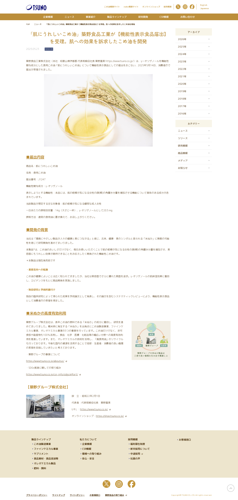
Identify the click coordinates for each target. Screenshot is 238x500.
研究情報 (183, 145)
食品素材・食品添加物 (46, 458)
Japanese (204, 8)
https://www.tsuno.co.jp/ (95, 409)
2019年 (182, 91)
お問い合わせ (187, 17)
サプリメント (41, 453)
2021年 (182, 76)
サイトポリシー (77, 495)
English (203, 5)
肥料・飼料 (40, 468)
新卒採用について (140, 448)
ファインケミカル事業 (46, 448)
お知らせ (183, 168)
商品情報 (183, 153)
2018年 (182, 98)
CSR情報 (164, 17)
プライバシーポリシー (36, 495)
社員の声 (135, 458)
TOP (28, 24)
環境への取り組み (92, 453)
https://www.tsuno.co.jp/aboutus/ (46, 361)
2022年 (182, 69)
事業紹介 (90, 17)
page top (230, 488)
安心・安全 (88, 458)
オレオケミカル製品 (45, 463)
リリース (183, 138)
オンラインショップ (151, 6)
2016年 (182, 113)
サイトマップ (58, 495)
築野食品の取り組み (116, 495)
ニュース (69, 17)
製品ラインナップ (117, 17)
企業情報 (48, 17)
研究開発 (143, 17)
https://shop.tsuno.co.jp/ (111, 416)
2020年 (182, 84)
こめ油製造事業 (42, 444)
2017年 (182, 106)
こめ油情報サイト (112, 6)
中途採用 (136, 453)
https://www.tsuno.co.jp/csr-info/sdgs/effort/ (53, 374)
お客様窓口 (185, 439)
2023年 (182, 61)
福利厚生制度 (137, 444)
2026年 (182, 39)
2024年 (182, 54)
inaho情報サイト (131, 6)
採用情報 (168, 6)
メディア (183, 160)
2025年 (182, 46)
